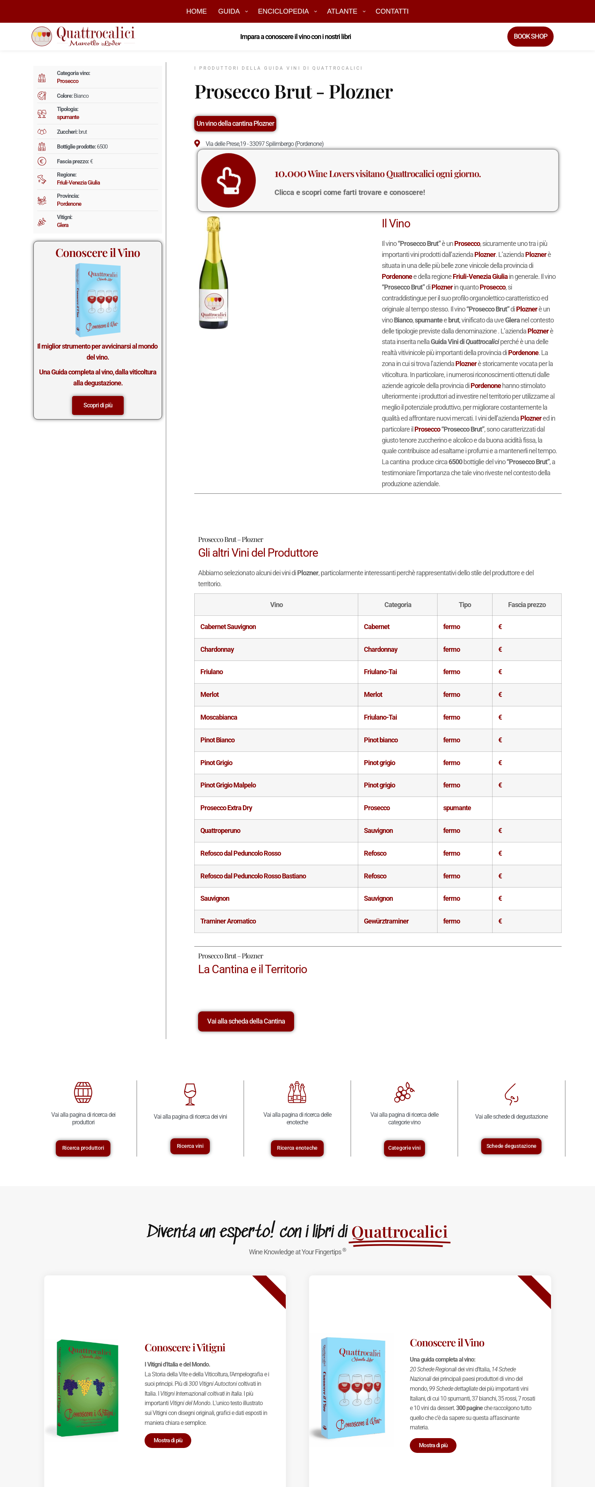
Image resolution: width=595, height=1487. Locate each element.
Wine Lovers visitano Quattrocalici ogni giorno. (377, 176)
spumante (68, 117)
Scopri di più (97, 405)
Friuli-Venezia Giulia (78, 182)
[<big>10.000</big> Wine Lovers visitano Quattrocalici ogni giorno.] (297, 180)
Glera (62, 225)
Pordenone (69, 203)
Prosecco (68, 81)
